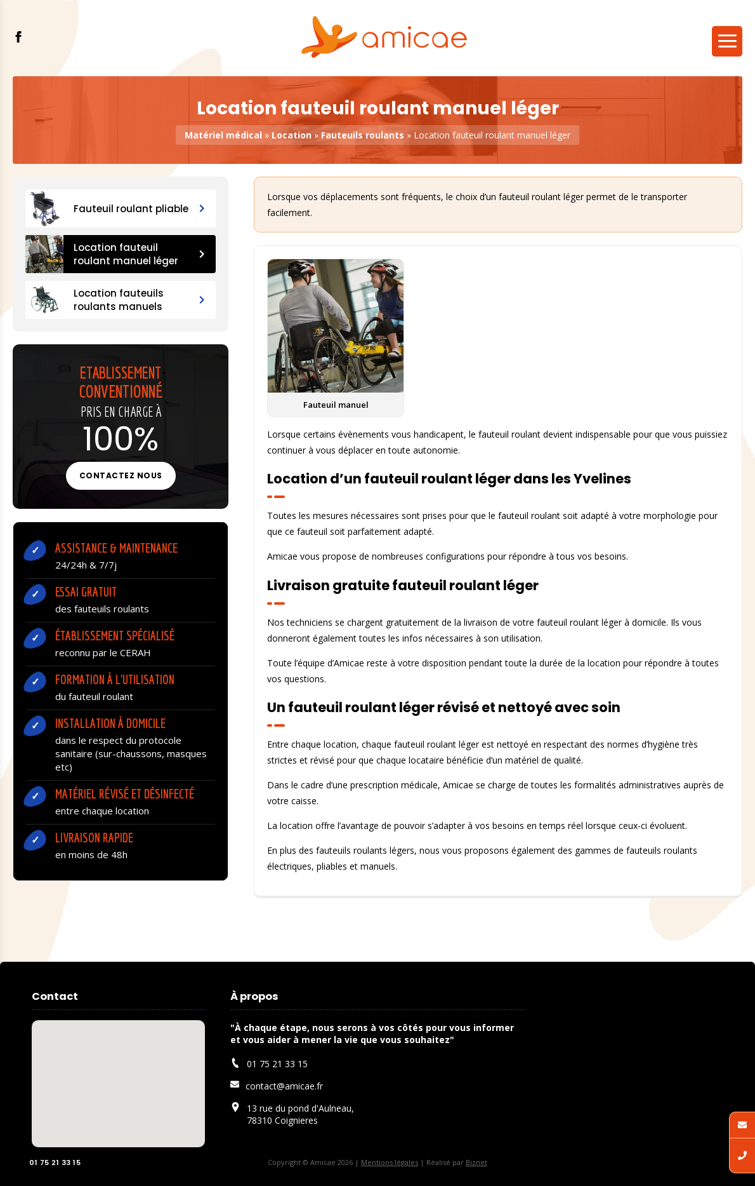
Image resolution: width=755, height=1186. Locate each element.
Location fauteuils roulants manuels (115, 300)
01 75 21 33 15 (49, 1162)
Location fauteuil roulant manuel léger (115, 254)
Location (292, 135)
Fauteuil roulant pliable (115, 208)
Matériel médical (223, 135)
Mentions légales (389, 1162)
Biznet (476, 1162)
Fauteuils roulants (362, 135)
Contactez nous (120, 475)
